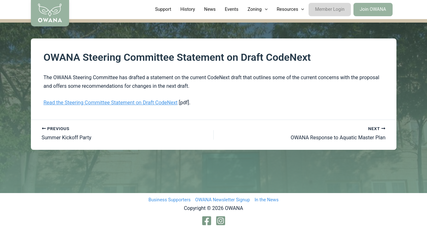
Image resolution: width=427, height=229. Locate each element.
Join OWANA (373, 9)
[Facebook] (207, 221)
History (188, 9)
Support (163, 9)
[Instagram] (221, 221)
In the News (266, 200)
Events (231, 9)
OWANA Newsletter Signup (222, 200)
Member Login (329, 9)
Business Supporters (169, 200)
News (210, 9)
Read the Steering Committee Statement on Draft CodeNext (111, 103)
